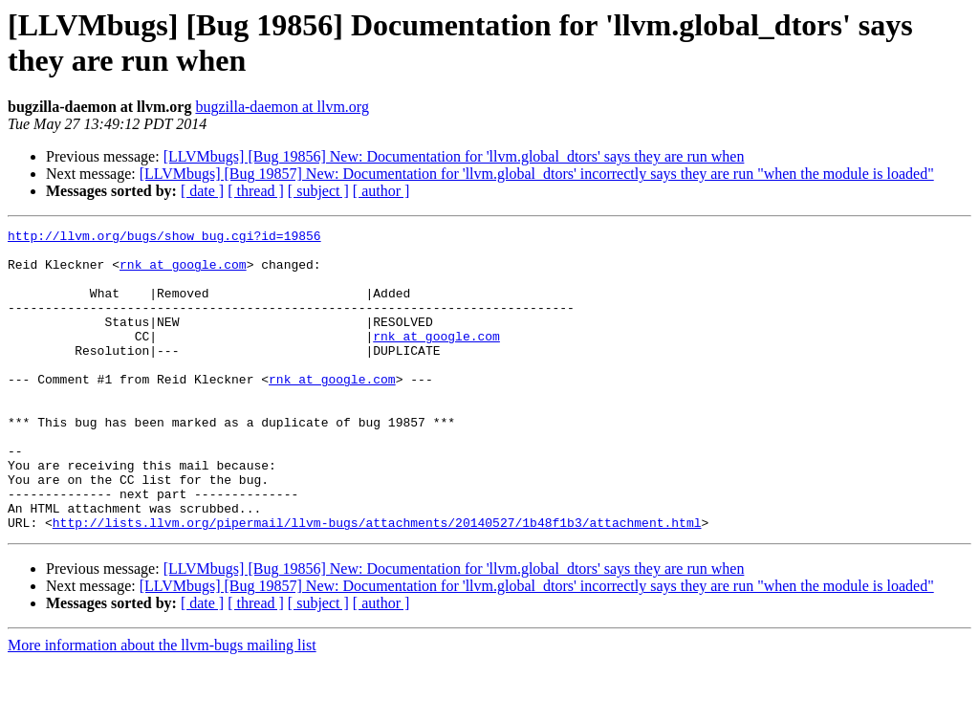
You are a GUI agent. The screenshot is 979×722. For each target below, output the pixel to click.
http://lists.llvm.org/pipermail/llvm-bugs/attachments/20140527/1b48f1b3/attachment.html (377, 582)
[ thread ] (256, 191)
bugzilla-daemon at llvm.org (281, 106)
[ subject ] (318, 191)
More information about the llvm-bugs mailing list (162, 705)
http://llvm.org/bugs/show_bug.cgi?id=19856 (164, 238)
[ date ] (202, 191)
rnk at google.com (183, 272)
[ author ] (381, 191)
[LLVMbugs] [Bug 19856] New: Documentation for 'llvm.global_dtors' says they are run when (454, 156)
